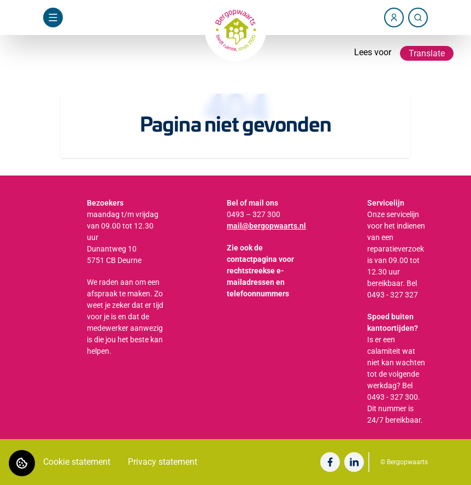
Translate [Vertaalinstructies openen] (427, 53)
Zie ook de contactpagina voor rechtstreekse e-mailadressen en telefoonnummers (260, 270)
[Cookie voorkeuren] (22, 463)
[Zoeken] (418, 17)
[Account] (394, 17)
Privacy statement (162, 462)
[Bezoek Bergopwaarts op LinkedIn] (354, 462)
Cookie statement (76, 462)
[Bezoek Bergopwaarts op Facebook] (330, 462)
